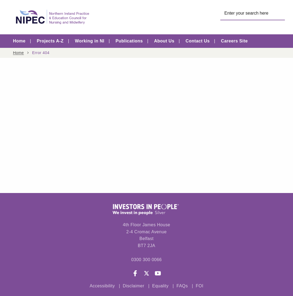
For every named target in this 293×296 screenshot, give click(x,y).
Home (19, 41)
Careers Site (234, 41)
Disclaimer (133, 286)
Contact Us (198, 41)
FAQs (183, 286)
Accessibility (102, 286)
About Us (164, 41)
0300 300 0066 (146, 259)
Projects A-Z (50, 41)
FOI (199, 286)
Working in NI (89, 41)
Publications (129, 41)
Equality (160, 286)
